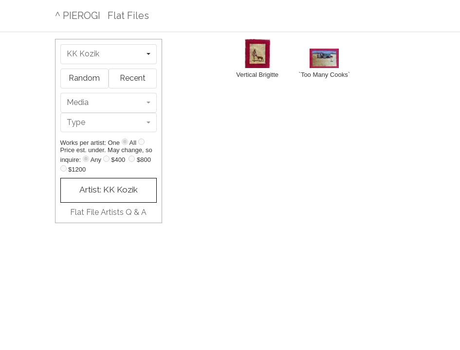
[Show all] (141, 142)
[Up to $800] (132, 159)
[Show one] (125, 142)
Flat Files (128, 15)
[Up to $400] (106, 159)
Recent (133, 78)
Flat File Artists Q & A (108, 212)
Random (84, 78)
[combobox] (108, 54)
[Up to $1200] (63, 168)
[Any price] (86, 159)
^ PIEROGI (77, 15)
